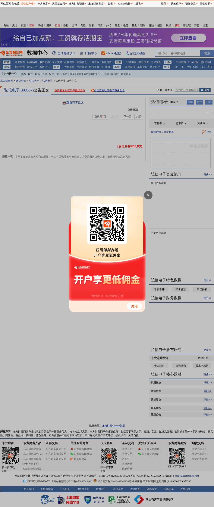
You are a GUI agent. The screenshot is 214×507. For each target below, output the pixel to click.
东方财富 (43, 3)
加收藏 (15, 3)
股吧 (138, 3)
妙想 (110, 3)
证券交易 (190, 3)
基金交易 (205, 3)
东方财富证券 (76, 3)
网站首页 (6, 3)
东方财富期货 (96, 3)
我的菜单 (176, 3)
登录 (163, 3)
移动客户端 (27, 3)
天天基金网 (58, 3)
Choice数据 (124, 3)
